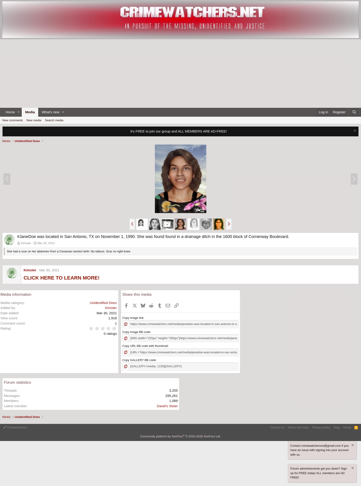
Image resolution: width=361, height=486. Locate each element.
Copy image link (133, 318)
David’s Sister (167, 405)
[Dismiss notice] (354, 131)
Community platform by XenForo (180, 435)
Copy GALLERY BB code (139, 359)
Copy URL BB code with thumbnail (145, 345)
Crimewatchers (15, 426)
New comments (12, 120)
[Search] (354, 112)
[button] (18, 112)
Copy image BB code (136, 331)
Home (10, 112)
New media (34, 120)
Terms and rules (298, 426)
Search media (54, 120)
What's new (50, 112)
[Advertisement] (180, 74)
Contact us (277, 426)
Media (30, 112)
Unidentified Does (103, 303)
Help (337, 426)
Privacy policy (321, 426)
